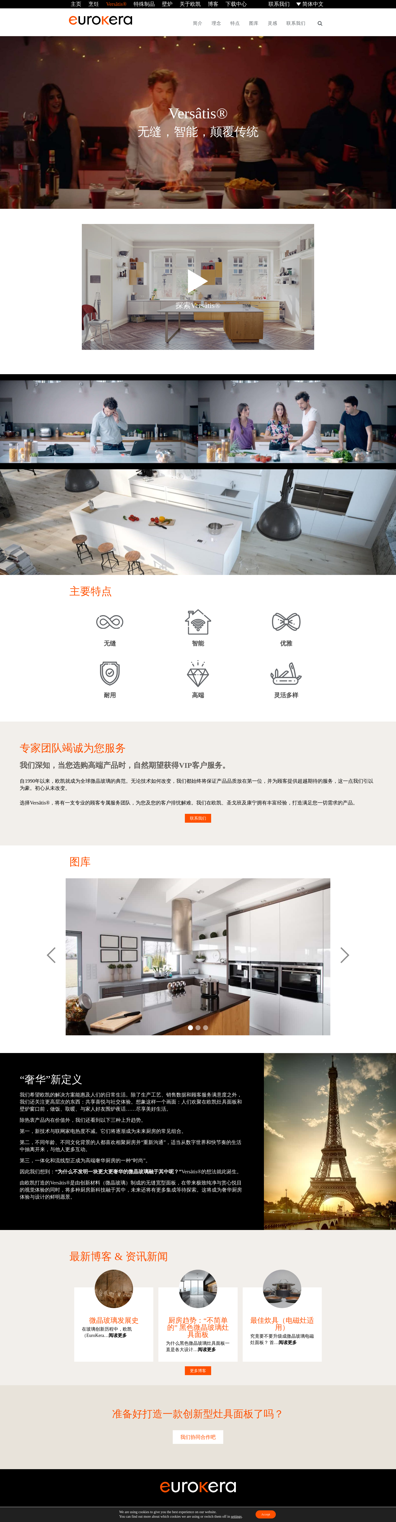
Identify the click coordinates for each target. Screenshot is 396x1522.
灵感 (272, 22)
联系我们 (283, 3)
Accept (266, 1514)
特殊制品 (136, 3)
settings (234, 1516)
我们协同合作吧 (198, 1436)
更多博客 (198, 1370)
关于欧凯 (177, 3)
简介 (198, 22)
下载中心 (219, 3)
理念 (216, 22)
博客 (198, 3)
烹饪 (90, 3)
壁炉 (156, 3)
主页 (74, 3)
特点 (235, 22)
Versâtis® (111, 3)
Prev (51, 956)
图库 (254, 22)
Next (344, 956)
